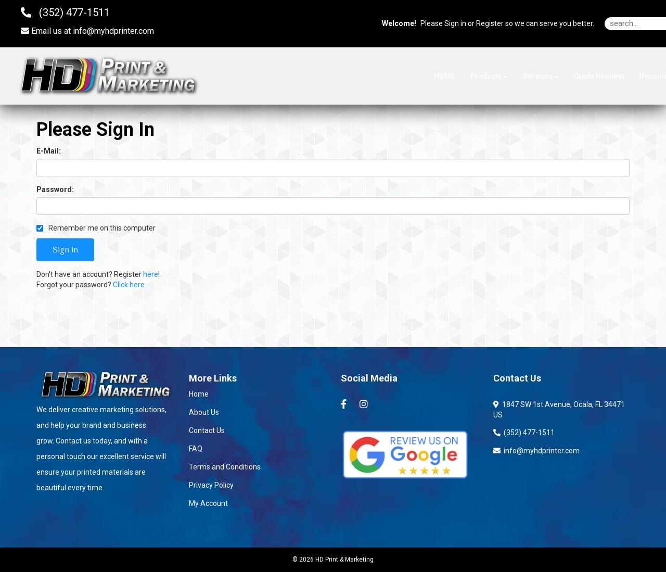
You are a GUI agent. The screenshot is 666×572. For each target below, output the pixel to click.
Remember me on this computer (96, 228)
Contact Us (207, 430)
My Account (208, 503)
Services (540, 76)
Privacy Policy (211, 485)
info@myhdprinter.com (113, 31)
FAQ (195, 448)
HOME (444, 76)
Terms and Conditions (225, 467)
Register (490, 23)
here (150, 274)
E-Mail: (48, 151)
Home (199, 394)
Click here (129, 285)
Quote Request (599, 76)
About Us (204, 412)
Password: (55, 189)
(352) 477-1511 (524, 432)
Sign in (455, 23)
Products (488, 76)
